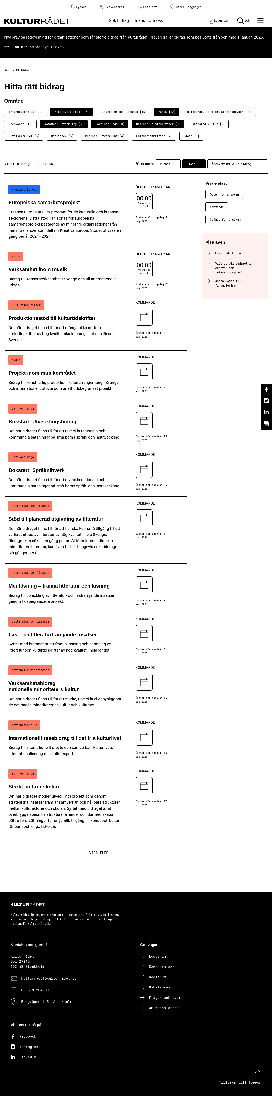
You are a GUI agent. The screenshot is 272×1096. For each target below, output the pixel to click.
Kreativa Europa (71, 112)
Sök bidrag (119, 20)
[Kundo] (266, 424)
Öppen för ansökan (224, 194)
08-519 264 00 (35, 990)
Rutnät (168, 164)
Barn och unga (109, 124)
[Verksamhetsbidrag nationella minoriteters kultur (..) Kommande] (96, 688)
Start (8, 70)
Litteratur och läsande (123, 112)
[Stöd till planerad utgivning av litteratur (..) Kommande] (96, 530)
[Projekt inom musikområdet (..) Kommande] (96, 375)
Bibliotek (62, 136)
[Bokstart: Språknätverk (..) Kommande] (96, 472)
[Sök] (243, 20)
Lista (194, 164)
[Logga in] (217, 20)
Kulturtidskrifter (153, 136)
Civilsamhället (24, 136)
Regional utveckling (104, 136)
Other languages (185, 6)
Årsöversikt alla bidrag (237, 164)
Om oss (156, 20)
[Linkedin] (266, 412)
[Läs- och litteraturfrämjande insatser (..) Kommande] (96, 636)
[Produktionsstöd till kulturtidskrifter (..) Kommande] (96, 323)
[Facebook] (266, 389)
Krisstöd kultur (208, 124)
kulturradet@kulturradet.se (48, 979)
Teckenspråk (112, 7)
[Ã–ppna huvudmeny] (261, 20)
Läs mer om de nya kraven (38, 47)
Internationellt (25, 112)
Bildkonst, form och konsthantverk (219, 112)
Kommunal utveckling (63, 124)
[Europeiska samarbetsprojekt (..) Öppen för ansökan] (96, 213)
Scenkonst (20, 124)
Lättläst (147, 7)
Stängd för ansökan (225, 219)
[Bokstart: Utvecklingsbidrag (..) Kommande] (96, 423)
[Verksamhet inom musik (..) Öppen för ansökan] (96, 271)
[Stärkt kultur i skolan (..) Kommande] (96, 800)
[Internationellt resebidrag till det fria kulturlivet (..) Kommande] (96, 740)
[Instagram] (266, 401)
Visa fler (98, 853)
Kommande (217, 207)
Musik (166, 112)
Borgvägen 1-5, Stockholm (46, 1002)
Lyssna (78, 6)
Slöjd (191, 136)
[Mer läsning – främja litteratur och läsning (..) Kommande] (96, 588)
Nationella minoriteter (158, 124)
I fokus (138, 20)
